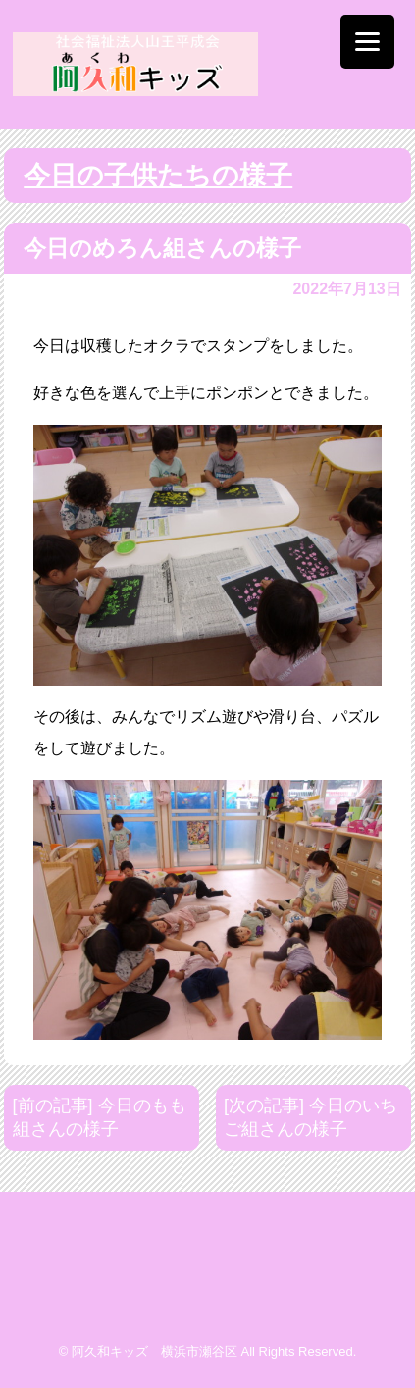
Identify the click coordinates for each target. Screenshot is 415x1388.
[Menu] (367, 42)
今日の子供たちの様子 (158, 175)
